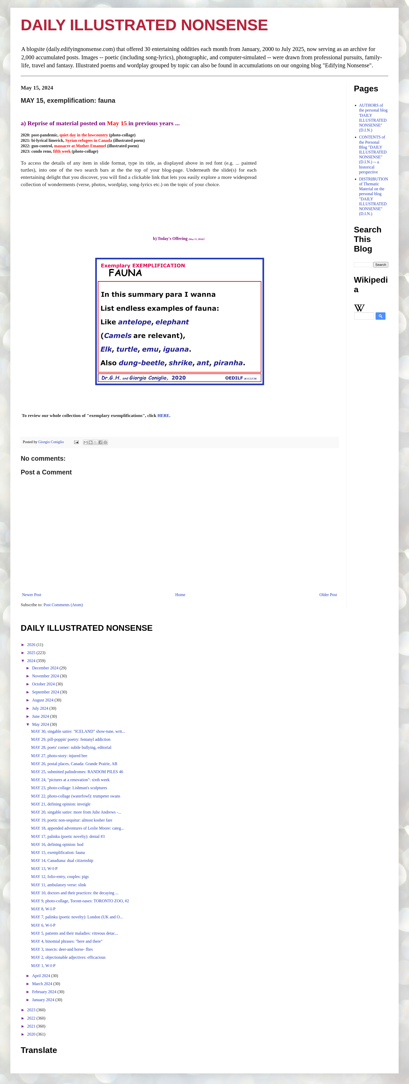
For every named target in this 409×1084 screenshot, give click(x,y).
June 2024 (41, 716)
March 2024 (42, 984)
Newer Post (31, 594)
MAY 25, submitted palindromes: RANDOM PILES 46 (77, 772)
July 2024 (40, 708)
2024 (31, 660)
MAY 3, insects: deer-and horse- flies (62, 949)
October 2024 (44, 684)
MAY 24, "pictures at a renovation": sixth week (70, 780)
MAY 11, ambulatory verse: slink (58, 885)
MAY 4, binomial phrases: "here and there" (67, 941)
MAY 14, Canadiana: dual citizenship (62, 860)
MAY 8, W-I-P (43, 909)
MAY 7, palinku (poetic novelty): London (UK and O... (77, 917)
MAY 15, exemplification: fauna (58, 852)
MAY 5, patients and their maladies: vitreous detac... (74, 933)
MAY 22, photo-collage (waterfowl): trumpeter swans (75, 796)
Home (180, 594)
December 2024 (46, 668)
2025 (31, 652)
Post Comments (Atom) (63, 605)
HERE (163, 415)
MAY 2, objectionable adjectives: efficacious (68, 957)
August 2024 (43, 700)
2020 (31, 1034)
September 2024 (46, 692)
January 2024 (43, 1000)
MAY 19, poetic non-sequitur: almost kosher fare (71, 820)
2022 (31, 1018)
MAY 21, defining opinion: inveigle (60, 804)
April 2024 (41, 975)
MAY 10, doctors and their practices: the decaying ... (74, 893)
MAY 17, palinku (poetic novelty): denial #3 (68, 836)
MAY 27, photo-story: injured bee (59, 755)
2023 (31, 1010)
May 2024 (41, 724)
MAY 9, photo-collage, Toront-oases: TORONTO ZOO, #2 (80, 901)
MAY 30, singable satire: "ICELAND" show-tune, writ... (78, 731)
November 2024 (46, 676)
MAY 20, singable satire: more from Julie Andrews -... (76, 812)
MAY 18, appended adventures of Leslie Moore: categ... (77, 828)
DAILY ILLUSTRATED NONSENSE (144, 25)
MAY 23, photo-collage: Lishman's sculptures (69, 788)
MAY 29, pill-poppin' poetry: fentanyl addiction (71, 739)
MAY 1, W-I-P (43, 965)
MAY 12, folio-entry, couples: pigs (60, 876)
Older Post (328, 594)
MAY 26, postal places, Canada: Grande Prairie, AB (74, 763)
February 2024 (44, 992)
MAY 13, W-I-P (44, 868)
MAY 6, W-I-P (43, 925)
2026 (31, 644)
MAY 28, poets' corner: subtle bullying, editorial (71, 747)
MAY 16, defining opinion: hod (57, 844)
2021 (31, 1026)
